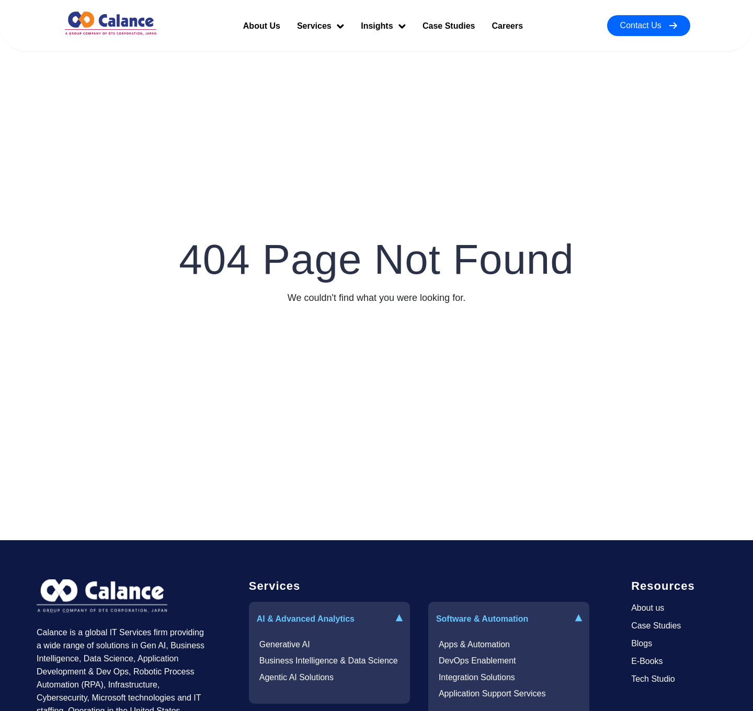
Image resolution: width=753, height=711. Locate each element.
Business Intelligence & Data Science (328, 660)
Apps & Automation (474, 644)
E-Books (647, 661)
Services (320, 25)
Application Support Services (492, 693)
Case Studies (449, 25)
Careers (507, 25)
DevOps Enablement (477, 660)
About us (647, 607)
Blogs (641, 643)
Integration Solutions (477, 677)
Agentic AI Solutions (296, 677)
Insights (383, 25)
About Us (261, 25)
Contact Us (648, 25)
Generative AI (284, 644)
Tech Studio (653, 678)
